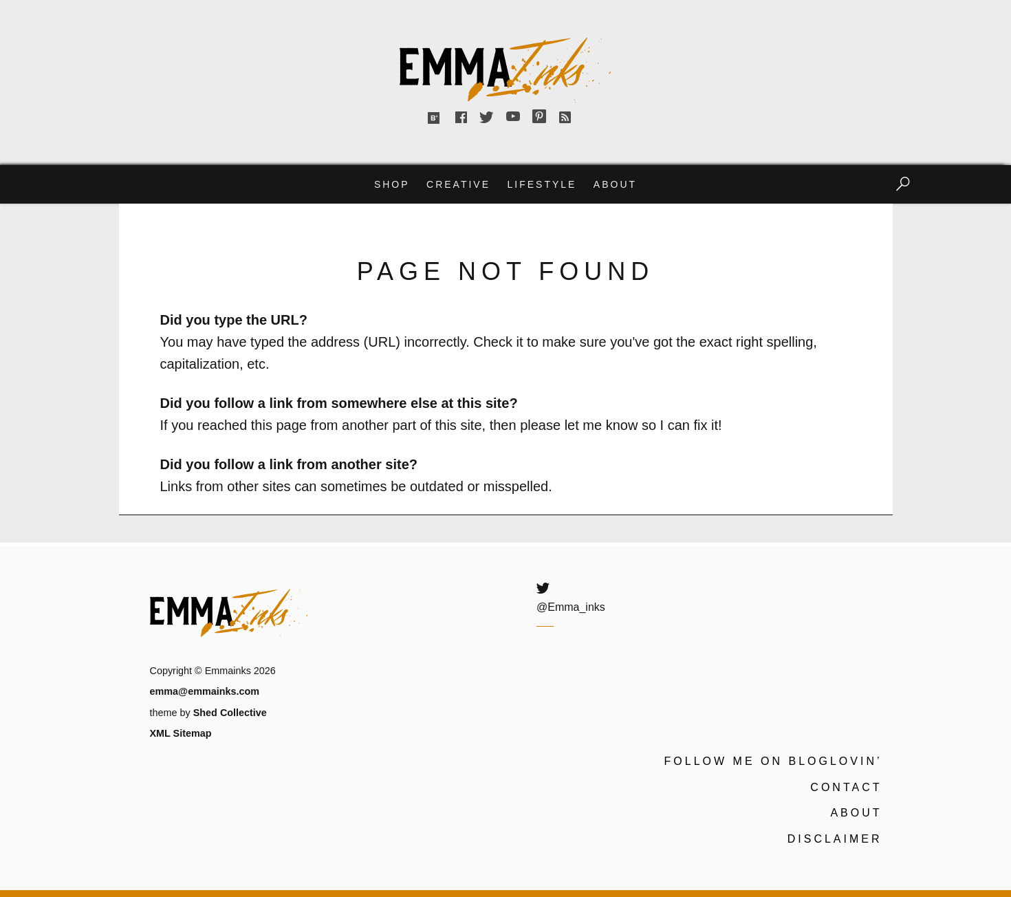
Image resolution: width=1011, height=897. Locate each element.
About (615, 184)
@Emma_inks (570, 607)
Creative (458, 184)
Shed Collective (230, 712)
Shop (392, 184)
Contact (846, 787)
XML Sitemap (181, 733)
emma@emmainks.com (205, 691)
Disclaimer (834, 839)
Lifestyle (541, 184)
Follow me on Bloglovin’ (773, 761)
